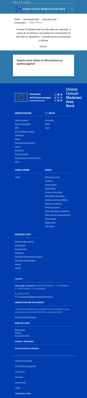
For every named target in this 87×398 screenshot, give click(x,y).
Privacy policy (20, 371)
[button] (72, 9)
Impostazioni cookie (23, 393)
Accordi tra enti (49, 19)
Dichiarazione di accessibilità (25, 366)
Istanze (18, 264)
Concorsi (18, 332)
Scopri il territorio (24, 341)
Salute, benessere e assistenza (57, 211)
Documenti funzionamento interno (28, 256)
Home (17, 19)
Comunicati (49, 120)
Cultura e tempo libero (53, 192)
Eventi (47, 123)
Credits (17, 387)
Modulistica (19, 252)
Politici (17, 139)
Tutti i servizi (50, 226)
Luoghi (17, 177)
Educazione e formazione (54, 195)
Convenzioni (19, 22)
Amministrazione (23, 113)
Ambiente (49, 180)
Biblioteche (19, 150)
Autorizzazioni (50, 188)
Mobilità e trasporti (52, 207)
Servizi (48, 169)
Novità (52, 113)
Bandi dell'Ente (22, 323)
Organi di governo (22, 120)
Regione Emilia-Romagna (21, 2)
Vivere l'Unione (22, 169)
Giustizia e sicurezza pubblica (56, 199)
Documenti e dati (21, 154)
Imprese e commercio (53, 203)
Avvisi (47, 127)
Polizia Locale (50, 222)
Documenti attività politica (25, 260)
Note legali (19, 377)
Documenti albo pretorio (24, 241)
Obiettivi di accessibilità (23, 360)
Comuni (18, 146)
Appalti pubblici (51, 184)
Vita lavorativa (50, 218)
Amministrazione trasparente (29, 302)
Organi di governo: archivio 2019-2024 (28, 159)
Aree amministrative (23, 123)
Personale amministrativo (25, 142)
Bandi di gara (20, 329)
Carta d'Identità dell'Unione (25, 317)
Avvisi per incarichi (22, 335)
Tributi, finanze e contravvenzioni (58, 214)
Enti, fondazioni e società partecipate (24, 133)
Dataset (18, 267)
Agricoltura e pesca (52, 177)
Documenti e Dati (31, 19)
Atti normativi (20, 245)
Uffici (17, 127)
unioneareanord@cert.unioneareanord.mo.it (35, 296)
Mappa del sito (20, 382)
